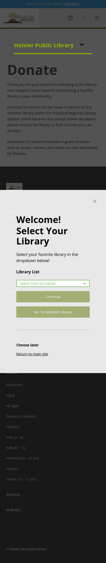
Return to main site (32, 353)
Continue (52, 296)
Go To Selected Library (53, 312)
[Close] (95, 201)
